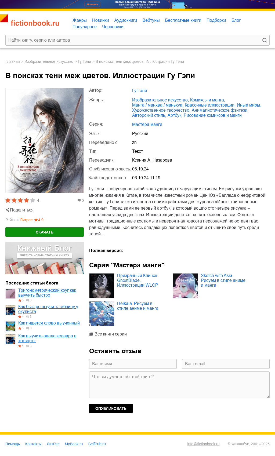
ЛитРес (53, 444)
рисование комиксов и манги (213, 115)
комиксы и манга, (207, 100)
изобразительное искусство (48, 61)
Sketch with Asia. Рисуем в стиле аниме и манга (223, 280)
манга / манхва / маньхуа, (157, 105)
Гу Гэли (84, 61)
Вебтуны (151, 20)
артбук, (175, 115)
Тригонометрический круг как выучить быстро (47, 292)
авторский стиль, (149, 115)
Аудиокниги (125, 20)
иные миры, (249, 105)
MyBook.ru (74, 444)
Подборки (216, 20)
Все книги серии (111, 334)
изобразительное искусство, (160, 100)
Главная (12, 61)
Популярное (85, 26)
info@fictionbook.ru (203, 444)
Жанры (80, 20)
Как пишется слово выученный (49, 323)
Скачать (44, 232)
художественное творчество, (161, 110)
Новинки (100, 20)
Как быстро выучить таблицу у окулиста (48, 309)
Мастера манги (147, 124)
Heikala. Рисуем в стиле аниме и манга (137, 306)
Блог (236, 20)
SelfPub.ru (97, 444)
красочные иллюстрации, (210, 105)
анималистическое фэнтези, (220, 110)
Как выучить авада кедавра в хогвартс (47, 338)
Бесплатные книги (183, 20)
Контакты (33, 444)
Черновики (113, 26)
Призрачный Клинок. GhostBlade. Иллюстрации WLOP (137, 280)
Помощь (12, 444)
